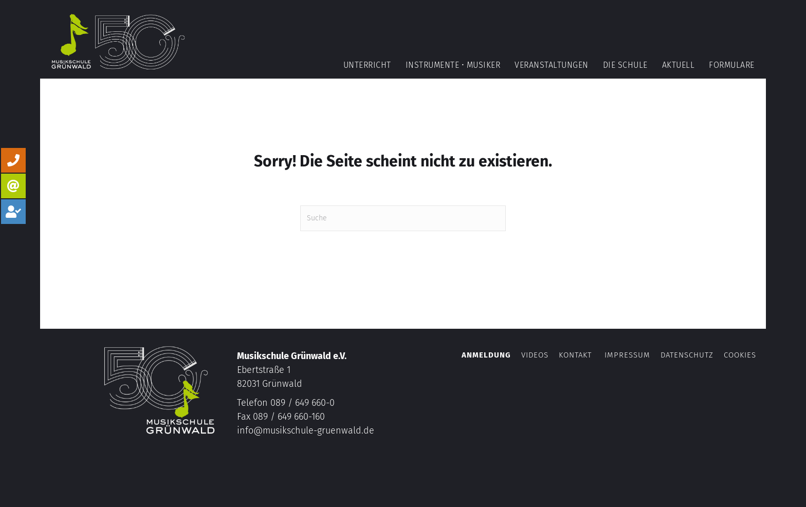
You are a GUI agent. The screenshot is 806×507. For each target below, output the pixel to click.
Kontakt (575, 355)
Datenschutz (687, 355)
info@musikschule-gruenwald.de (305, 430)
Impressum (627, 355)
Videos (536, 355)
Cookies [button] (740, 355)
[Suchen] (403, 218)
